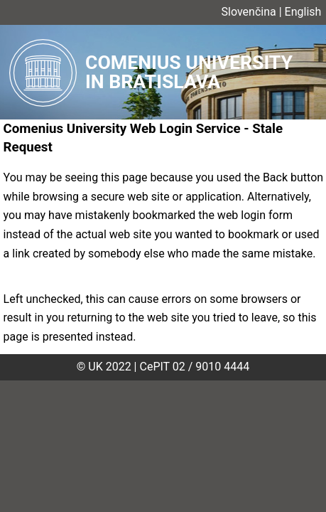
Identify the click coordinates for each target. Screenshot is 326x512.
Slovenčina (249, 11)
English (303, 11)
